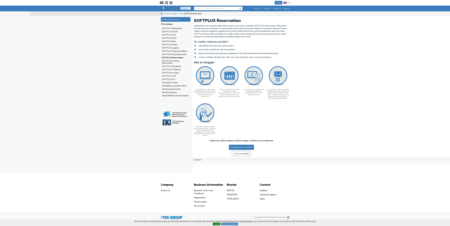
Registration (199, 197)
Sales (262, 198)
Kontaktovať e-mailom (241, 147)
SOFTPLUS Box (169, 41)
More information (229, 224)
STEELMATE (233, 198)
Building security (176, 13)
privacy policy (246, 221)
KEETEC (231, 190)
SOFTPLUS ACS (169, 35)
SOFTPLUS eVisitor (170, 73)
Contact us (277, 8)
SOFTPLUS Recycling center (174, 54)
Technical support (268, 194)
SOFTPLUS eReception (172, 28)
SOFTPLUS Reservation (209, 13)
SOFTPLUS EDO (169, 38)
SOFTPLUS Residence (171, 66)
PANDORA (232, 194)
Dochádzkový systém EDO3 (174, 86)
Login (278, 3)
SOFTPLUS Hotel (169, 44)
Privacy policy (200, 201)
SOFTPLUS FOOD (170, 31)
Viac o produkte (241, 153)
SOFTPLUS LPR (169, 76)
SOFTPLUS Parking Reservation (170, 62)
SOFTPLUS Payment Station (174, 51)
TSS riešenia (191, 13)
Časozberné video (170, 82)
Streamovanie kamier (171, 89)
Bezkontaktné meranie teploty (175, 95)
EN (287, 3)
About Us (165, 190)
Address (264, 190)
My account (199, 205)
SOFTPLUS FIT (168, 79)
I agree (217, 224)
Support (287, 8)
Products (257, 8)
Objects (185, 8)
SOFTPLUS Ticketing (171, 69)
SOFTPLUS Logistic (170, 48)
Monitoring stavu (169, 92)
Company (266, 8)
